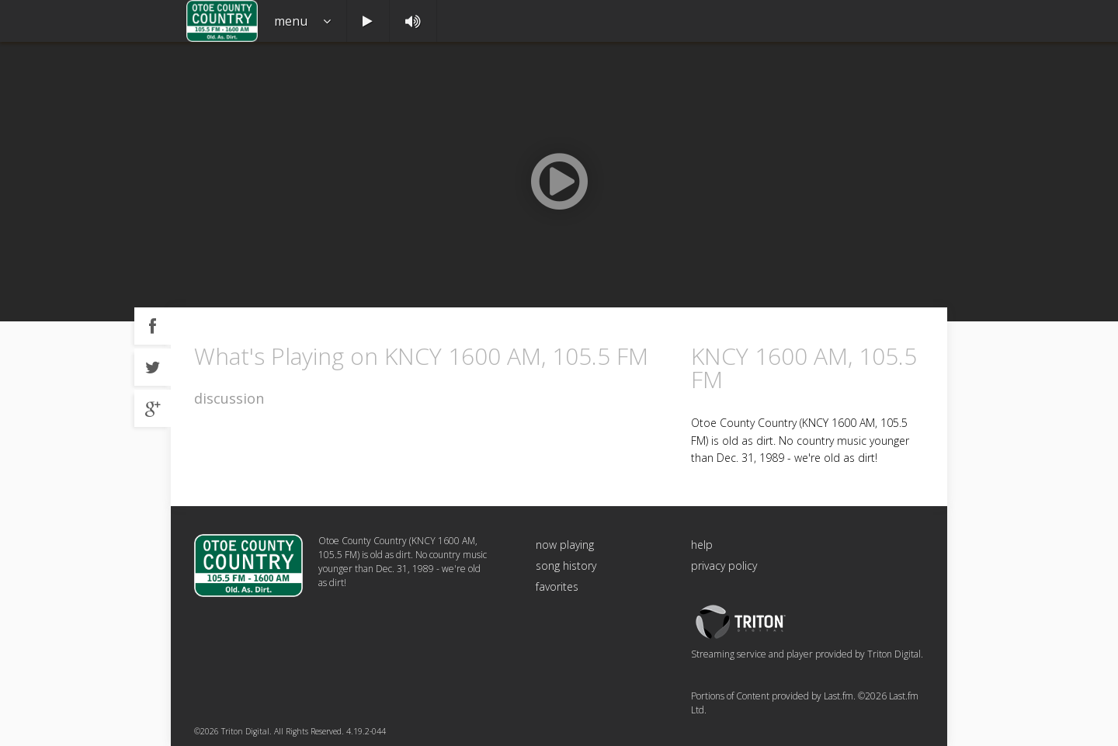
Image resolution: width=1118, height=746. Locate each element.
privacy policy (724, 565)
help (702, 544)
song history (566, 565)
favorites (557, 586)
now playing (565, 544)
